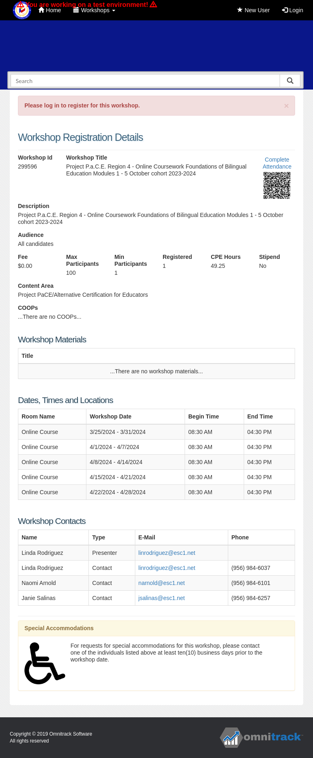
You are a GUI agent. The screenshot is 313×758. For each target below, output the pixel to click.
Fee (23, 257)
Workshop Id (35, 157)
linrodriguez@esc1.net (167, 553)
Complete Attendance (276, 163)
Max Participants (82, 260)
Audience (31, 235)
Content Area (35, 286)
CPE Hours (225, 257)
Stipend (269, 257)
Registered (177, 257)
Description (33, 206)
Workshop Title (86, 157)
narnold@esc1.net (162, 583)
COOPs (28, 308)
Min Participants (131, 260)
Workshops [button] (94, 10)
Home (49, 10)
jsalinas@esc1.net (162, 598)
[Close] (286, 105)
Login (292, 10)
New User (253, 10)
